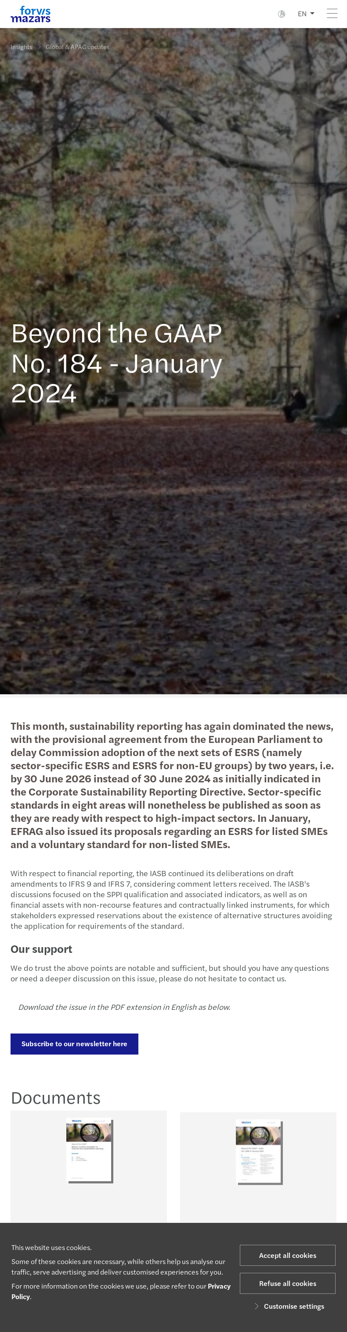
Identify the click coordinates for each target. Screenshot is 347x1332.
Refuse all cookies (287, 1283)
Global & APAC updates (77, 42)
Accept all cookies (287, 1255)
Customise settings (288, 1306)
